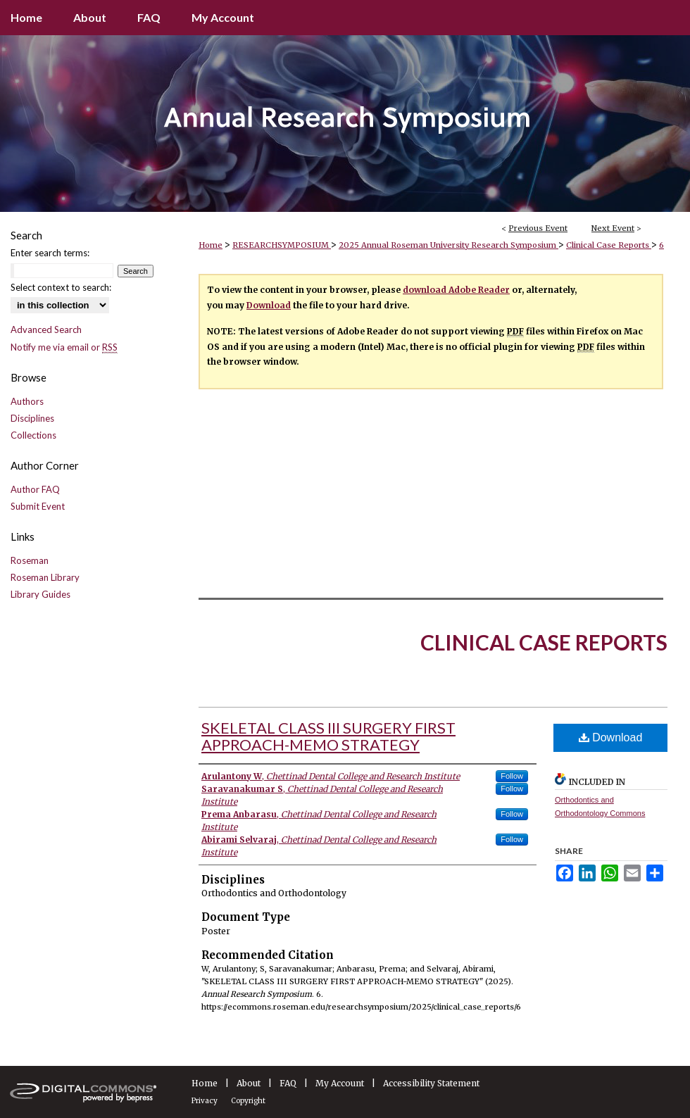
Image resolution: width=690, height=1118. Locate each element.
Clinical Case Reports (608, 245)
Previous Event (537, 228)
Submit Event (38, 506)
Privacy (205, 1100)
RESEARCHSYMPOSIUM (281, 245)
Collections (33, 435)
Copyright (248, 1100)
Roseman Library (45, 577)
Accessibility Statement (431, 1083)
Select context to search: (61, 287)
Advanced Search (46, 329)
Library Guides (40, 594)
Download (268, 305)
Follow (512, 776)
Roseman (30, 560)
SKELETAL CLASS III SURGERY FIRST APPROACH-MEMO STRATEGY (328, 736)
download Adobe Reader (456, 289)
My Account (339, 1083)
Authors (27, 401)
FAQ (288, 1083)
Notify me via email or (64, 347)
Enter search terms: (50, 252)
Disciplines (32, 418)
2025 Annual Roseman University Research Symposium (448, 245)
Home (210, 245)
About (249, 1083)
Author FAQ (35, 489)
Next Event (612, 228)
